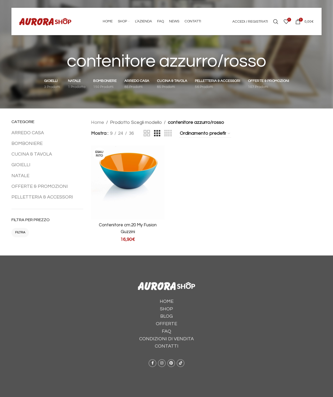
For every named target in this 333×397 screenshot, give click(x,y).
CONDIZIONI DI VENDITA (166, 336)
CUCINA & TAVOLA (31, 154)
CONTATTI (166, 344)
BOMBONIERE (27, 143)
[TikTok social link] (180, 361)
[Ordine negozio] (205, 133)
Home (97, 122)
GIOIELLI (20, 164)
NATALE (20, 175)
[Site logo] (45, 21)
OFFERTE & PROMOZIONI (39, 186)
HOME (167, 299)
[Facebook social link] (152, 361)
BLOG (166, 313)
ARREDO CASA (27, 132)
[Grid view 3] (157, 133)
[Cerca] (276, 21)
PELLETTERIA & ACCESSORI (42, 197)
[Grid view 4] (167, 133)
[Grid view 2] (147, 133)
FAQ (166, 328)
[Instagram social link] (162, 361)
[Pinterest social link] (171, 361)
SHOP (166, 306)
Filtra (20, 232)
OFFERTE (166, 321)
